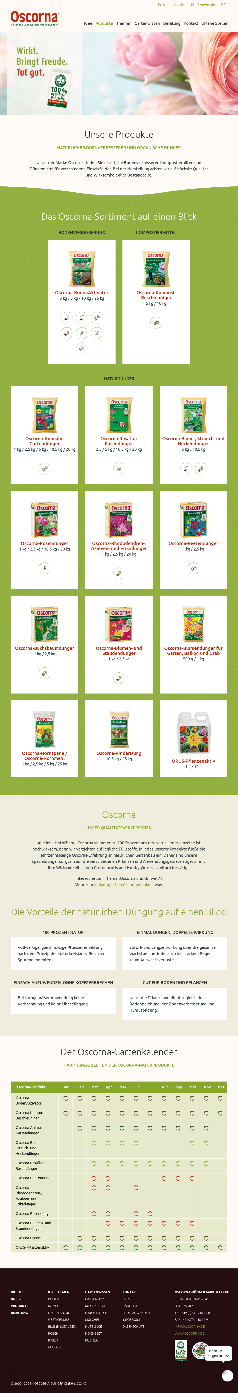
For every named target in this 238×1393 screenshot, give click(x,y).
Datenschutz (133, 1326)
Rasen (53, 1340)
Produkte (104, 23)
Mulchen (92, 1320)
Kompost (55, 1306)
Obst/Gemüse (59, 1320)
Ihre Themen (59, 1292)
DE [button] (224, 5)
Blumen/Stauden (62, 1326)
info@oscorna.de (190, 1326)
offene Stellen (215, 23)
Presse (163, 5)
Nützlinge (93, 1326)
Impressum (131, 1320)
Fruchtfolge (96, 1313)
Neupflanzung (60, 1313)
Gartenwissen (147, 23)
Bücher (91, 1340)
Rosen (53, 1333)
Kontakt (191, 23)
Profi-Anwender (203, 5)
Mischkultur (95, 1306)
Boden (53, 1299)
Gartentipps (95, 1299)
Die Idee (17, 1292)
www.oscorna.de (189, 1333)
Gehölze (55, 1347)
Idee (88, 23)
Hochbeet (93, 1333)
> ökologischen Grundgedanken (123, 884)
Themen (123, 23)
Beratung (171, 23)
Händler (179, 5)
